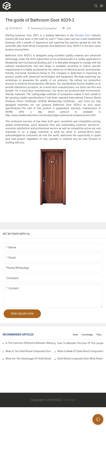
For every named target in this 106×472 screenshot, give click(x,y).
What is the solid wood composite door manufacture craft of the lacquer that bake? (28, 351)
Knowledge (87, 334)
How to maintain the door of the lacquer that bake (80, 343)
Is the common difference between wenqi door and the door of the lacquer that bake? (29, 343)
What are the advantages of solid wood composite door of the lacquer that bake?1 (28, 358)
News (75, 334)
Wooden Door (82, 35)
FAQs (98, 334)
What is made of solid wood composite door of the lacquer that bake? (80, 351)
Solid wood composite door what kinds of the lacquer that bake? (80, 358)
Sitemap (69, 400)
